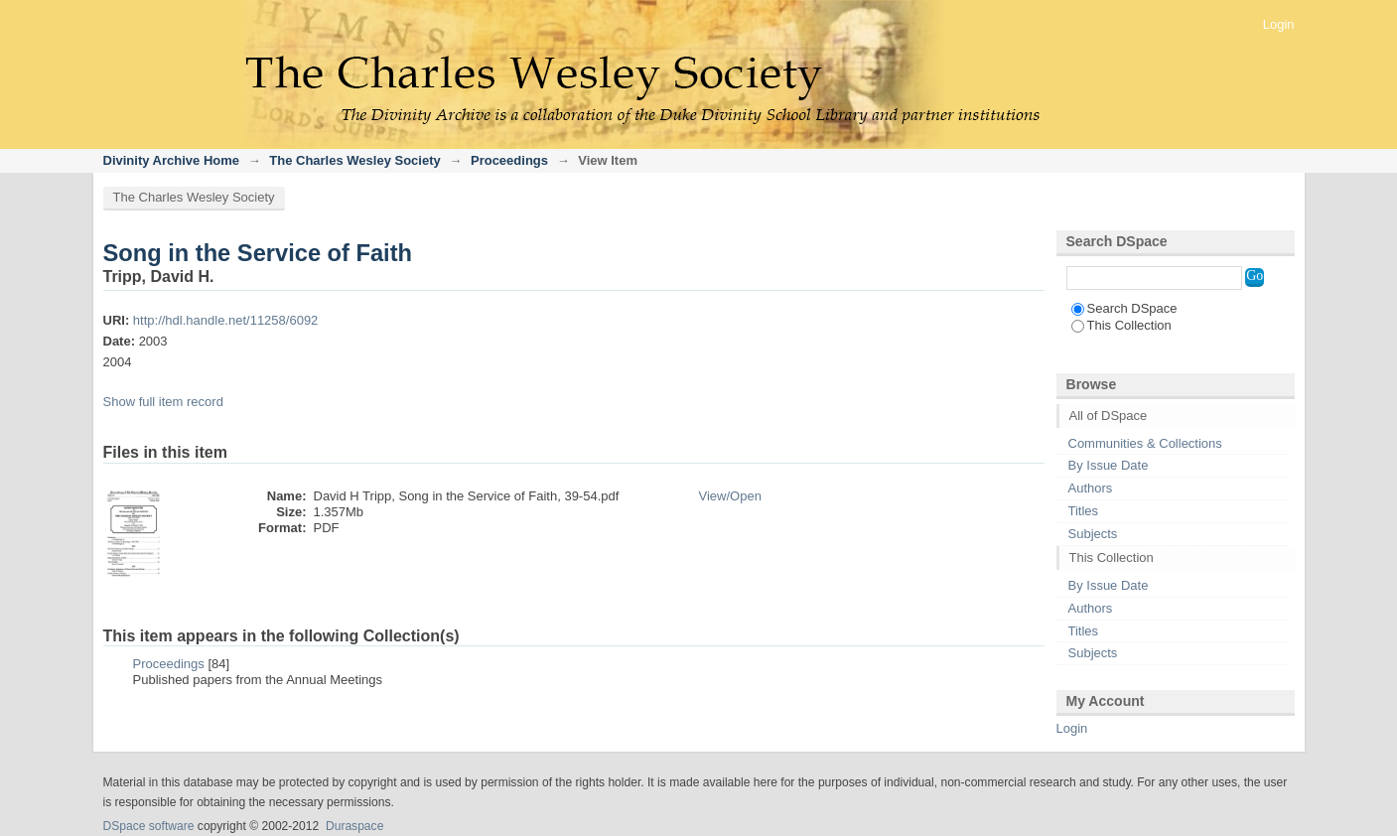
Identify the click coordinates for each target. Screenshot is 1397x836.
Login (1279, 24)
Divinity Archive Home (171, 160)
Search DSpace (1124, 308)
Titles (1083, 510)
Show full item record (163, 401)
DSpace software (149, 826)
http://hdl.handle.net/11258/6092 (226, 320)
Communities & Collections (1145, 443)
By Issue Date (1108, 465)
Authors (1090, 488)
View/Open (730, 495)
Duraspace (354, 826)
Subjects (1093, 533)
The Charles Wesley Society (354, 160)
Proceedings (509, 160)
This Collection (1121, 325)
